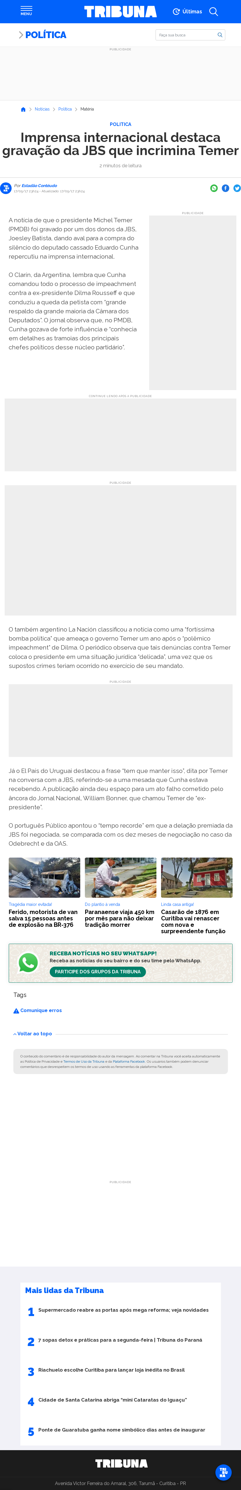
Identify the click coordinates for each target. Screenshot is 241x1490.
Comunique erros (37, 1010)
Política (45, 34)
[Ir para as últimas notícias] (187, 11)
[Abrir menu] (26, 11)
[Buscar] (190, 34)
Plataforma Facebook (129, 1061)
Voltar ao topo (32, 1033)
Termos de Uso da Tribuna (83, 1061)
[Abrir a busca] (214, 12)
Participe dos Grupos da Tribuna (98, 972)
